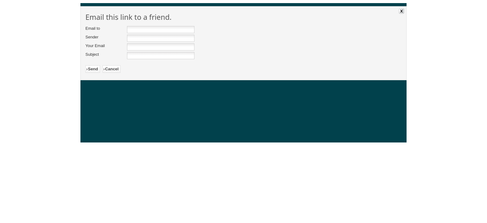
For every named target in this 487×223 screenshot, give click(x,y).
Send (93, 69)
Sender (91, 37)
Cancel (112, 69)
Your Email (95, 45)
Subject (92, 54)
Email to (92, 28)
